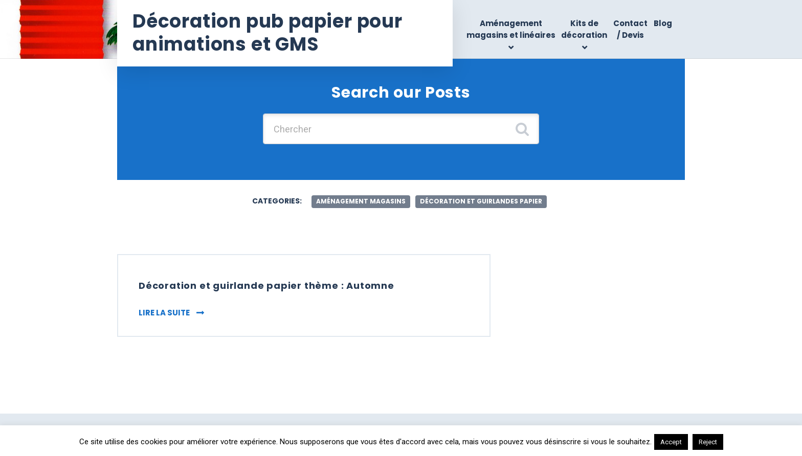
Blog (663, 23)
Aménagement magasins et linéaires (510, 29)
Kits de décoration (584, 29)
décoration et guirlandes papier (481, 201)
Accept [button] (671, 442)
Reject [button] (708, 442)
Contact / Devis (630, 29)
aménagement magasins (361, 201)
